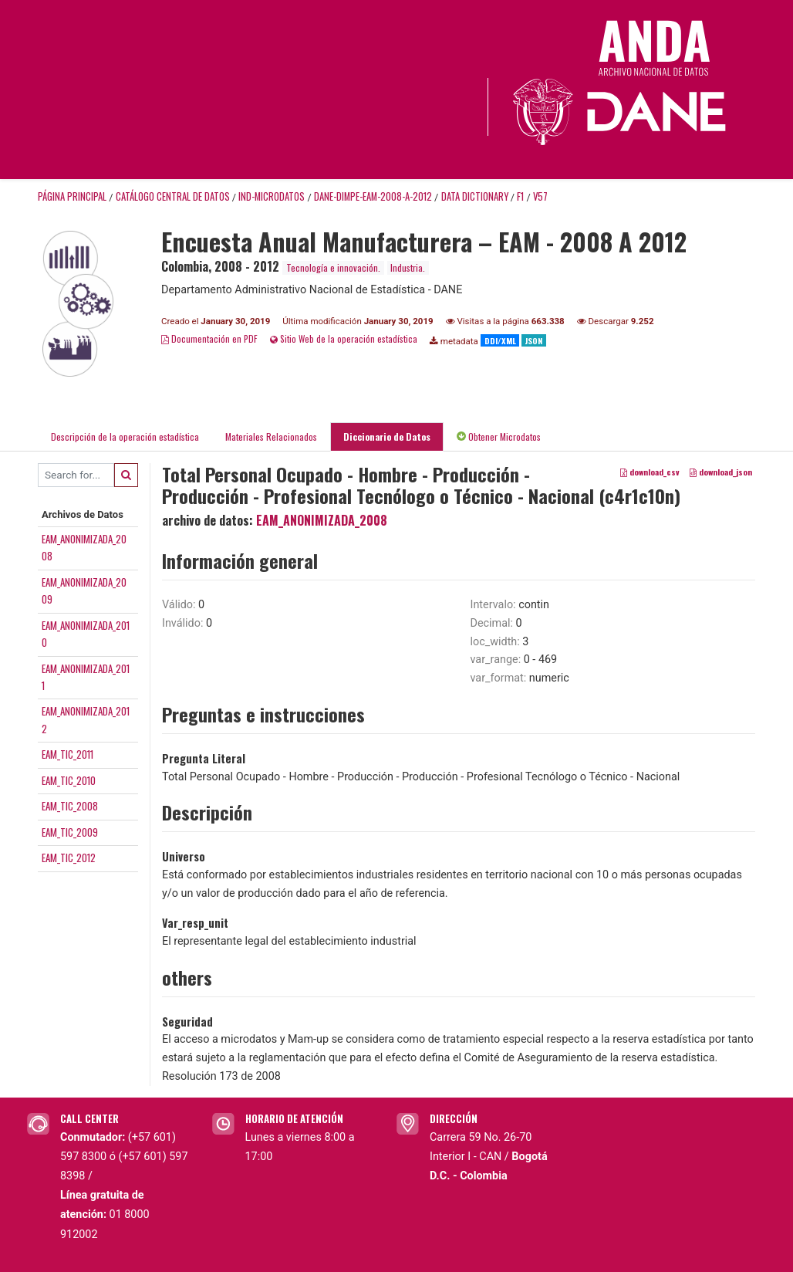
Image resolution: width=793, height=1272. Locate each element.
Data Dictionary (474, 196)
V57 (540, 196)
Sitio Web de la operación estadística (343, 338)
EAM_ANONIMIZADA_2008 (321, 520)
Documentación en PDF (209, 338)
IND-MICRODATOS (271, 196)
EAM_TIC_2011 (67, 754)
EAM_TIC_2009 (70, 832)
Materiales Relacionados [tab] (271, 436)
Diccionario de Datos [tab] (386, 436)
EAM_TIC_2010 (69, 780)
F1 (520, 196)
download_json (721, 471)
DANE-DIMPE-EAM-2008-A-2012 (373, 196)
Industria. (407, 267)
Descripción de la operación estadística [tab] (125, 436)
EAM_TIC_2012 (69, 857)
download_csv (650, 471)
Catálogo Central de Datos (173, 196)
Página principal (72, 196)
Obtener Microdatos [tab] (499, 436)
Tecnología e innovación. (333, 267)
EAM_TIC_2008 (70, 806)
